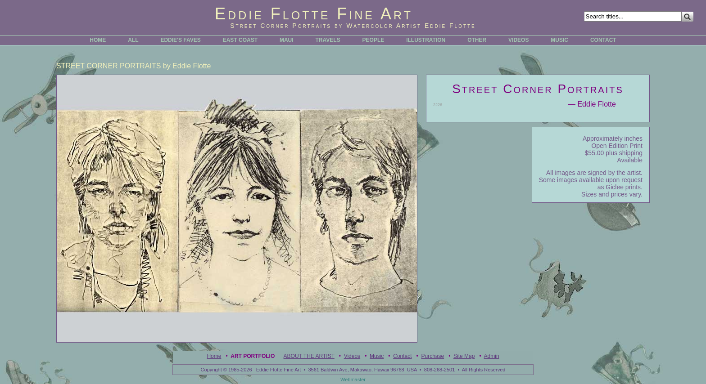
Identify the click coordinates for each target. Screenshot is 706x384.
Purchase (432, 356)
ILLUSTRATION (425, 40)
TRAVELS (328, 40)
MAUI (287, 40)
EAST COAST (240, 40)
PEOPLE (373, 40)
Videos (352, 356)
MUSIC (559, 40)
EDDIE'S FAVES (180, 40)
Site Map (464, 356)
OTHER (476, 40)
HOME (98, 40)
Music (377, 356)
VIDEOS (518, 40)
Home (214, 356)
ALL (133, 40)
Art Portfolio (253, 356)
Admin (491, 356)
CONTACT (603, 40)
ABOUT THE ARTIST (309, 356)
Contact (402, 356)
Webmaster (353, 379)
